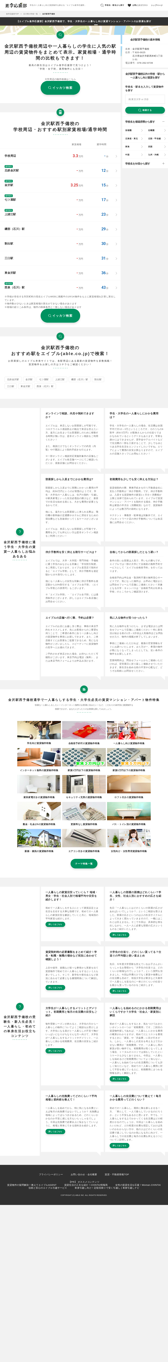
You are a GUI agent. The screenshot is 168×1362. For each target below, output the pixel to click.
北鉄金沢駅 (13, 379)
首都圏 (128, 130)
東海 (127, 146)
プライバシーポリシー (51, 1174)
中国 (127, 155)
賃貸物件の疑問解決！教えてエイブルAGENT (32, 1185)
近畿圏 (151, 130)
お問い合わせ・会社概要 (84, 1174)
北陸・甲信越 (154, 138)
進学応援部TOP (12, 14)
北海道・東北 (131, 138)
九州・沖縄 (153, 155)
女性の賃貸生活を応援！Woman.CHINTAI (138, 1185)
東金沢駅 (25, 386)
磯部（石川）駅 (79, 379)
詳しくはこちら (55, 924)
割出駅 (98, 379)
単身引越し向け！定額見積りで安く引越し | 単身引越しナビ (107, 1188)
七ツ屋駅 (44, 379)
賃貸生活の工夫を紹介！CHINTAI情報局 (86, 1185)
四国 (150, 146)
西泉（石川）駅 (45, 386)
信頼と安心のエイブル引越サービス (48, 1188)
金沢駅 (29, 379)
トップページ (157, 5)
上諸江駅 (60, 379)
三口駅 (10, 386)
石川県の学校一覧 (30, 14)
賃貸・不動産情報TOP (117, 1174)
